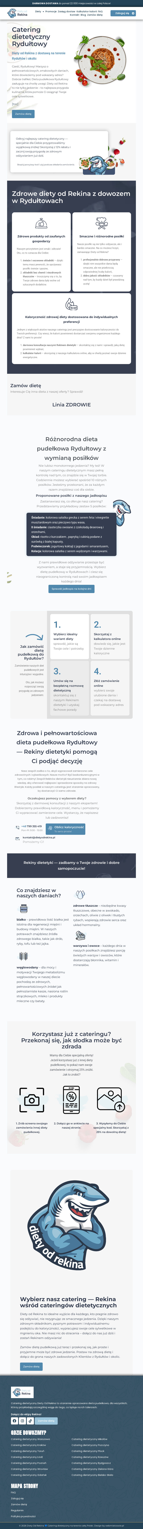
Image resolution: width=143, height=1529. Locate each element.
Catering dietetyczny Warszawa (30, 1439)
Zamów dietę (95, 14)
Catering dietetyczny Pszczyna (90, 1445)
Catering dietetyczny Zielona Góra (92, 1469)
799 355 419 (31, 826)
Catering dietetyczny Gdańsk (29, 1475)
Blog (83, 14)
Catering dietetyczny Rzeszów (90, 1457)
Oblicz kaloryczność (69, 827)
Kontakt (74, 14)
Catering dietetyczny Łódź (27, 1457)
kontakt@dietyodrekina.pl (39, 837)
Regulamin (17, 1510)
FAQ (100, 11)
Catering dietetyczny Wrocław (29, 1469)
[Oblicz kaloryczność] (50, 828)
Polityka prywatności (23, 1516)
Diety (39, 11)
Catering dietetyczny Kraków (28, 1445)
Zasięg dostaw (66, 11)
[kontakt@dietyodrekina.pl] (17, 839)
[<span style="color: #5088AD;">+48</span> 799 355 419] (17, 827)
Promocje (51, 11)
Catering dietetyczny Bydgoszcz (91, 1463)
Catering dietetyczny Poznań (28, 1463)
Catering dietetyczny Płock (88, 1451)
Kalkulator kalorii (87, 11)
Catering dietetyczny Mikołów (89, 1439)
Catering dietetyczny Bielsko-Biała (92, 1475)
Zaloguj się (17, 1498)
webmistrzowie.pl (114, 1525)
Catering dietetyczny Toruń (27, 1451)
